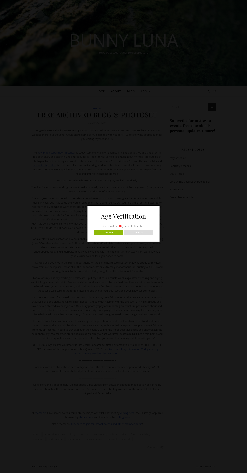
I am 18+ (108, 232)
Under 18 (139, 232)
